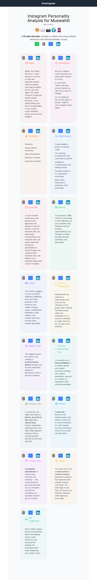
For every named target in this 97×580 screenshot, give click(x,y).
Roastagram (48, 3)
